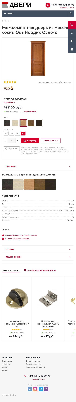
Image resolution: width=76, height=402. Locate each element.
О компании (7, 361)
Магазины (6, 364)
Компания (7, 358)
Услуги (4, 367)
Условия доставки (33, 364)
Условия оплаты (33, 361)
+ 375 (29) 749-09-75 (62, 5)
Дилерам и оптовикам (35, 367)
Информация (33, 358)
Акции (4, 370)
